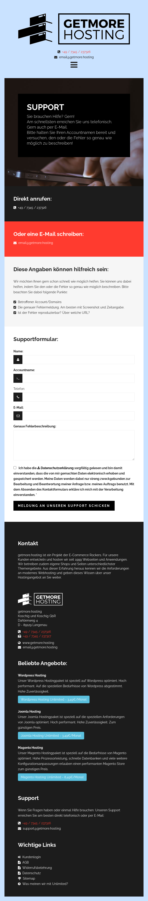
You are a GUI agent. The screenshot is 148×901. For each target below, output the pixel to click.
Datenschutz (31, 873)
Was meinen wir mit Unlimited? (45, 884)
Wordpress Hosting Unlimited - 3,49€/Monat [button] (54, 699)
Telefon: (19, 389)
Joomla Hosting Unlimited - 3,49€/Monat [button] (51, 735)
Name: (18, 351)
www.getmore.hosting (38, 643)
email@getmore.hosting (76, 57)
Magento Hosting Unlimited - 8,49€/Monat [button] (52, 777)
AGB (25, 862)
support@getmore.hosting (42, 828)
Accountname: (24, 370)
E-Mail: (18, 407)
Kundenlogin (31, 857)
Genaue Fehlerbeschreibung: (34, 426)
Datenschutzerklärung (57, 468)
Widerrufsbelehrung (37, 868)
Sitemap (29, 878)
